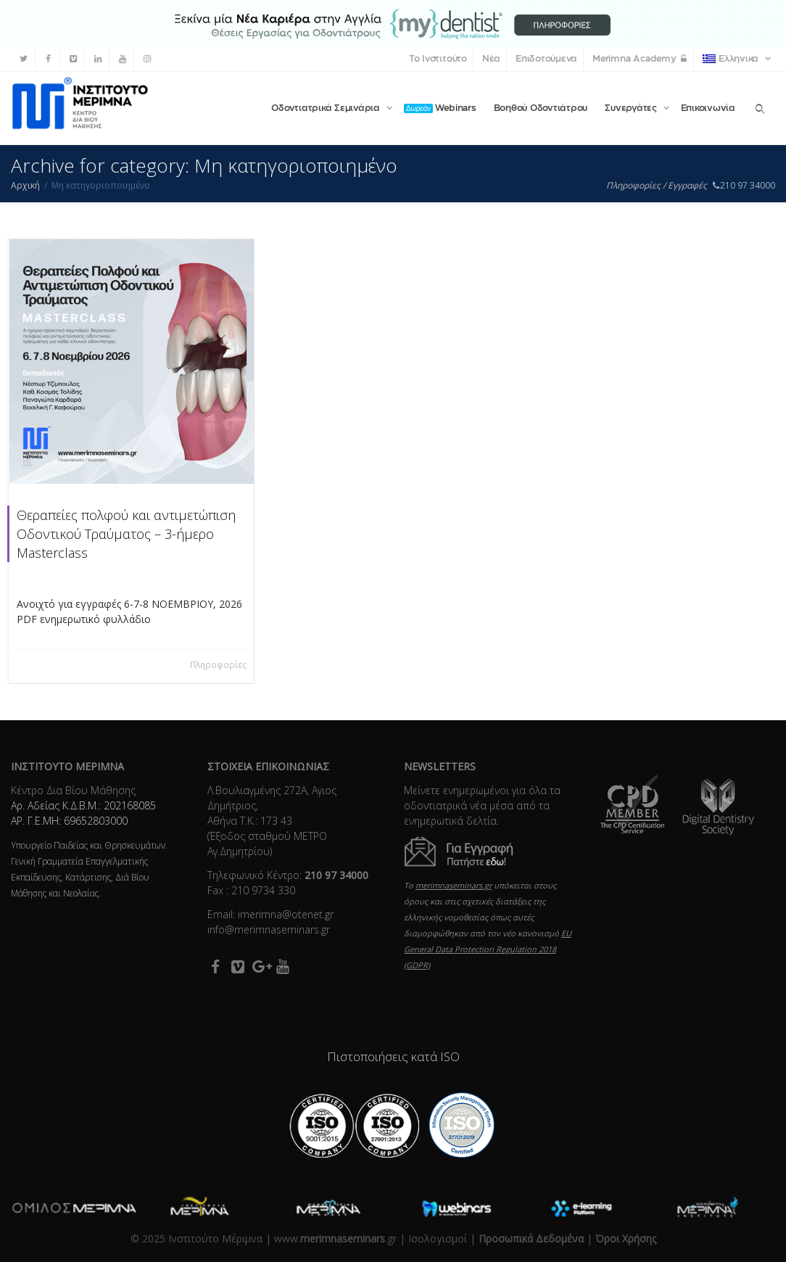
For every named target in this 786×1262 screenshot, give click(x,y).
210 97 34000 (743, 185)
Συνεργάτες (632, 108)
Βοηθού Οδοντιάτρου (541, 108)
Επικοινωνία (708, 108)
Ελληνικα (732, 59)
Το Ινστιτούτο (438, 58)
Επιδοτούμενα (546, 58)
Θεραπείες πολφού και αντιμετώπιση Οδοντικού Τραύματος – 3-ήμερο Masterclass (126, 533)
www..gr (335, 1238)
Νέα (491, 58)
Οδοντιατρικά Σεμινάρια (326, 108)
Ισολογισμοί (437, 1238)
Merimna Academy (639, 58)
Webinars (440, 108)
